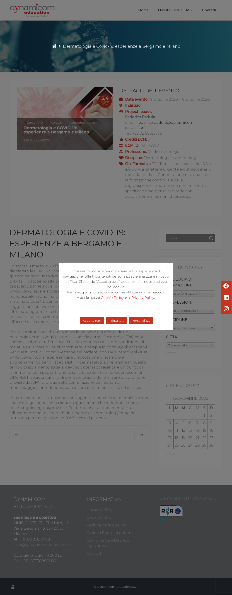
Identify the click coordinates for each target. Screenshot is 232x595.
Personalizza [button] (141, 320)
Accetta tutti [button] (92, 320)
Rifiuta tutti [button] (116, 320)
